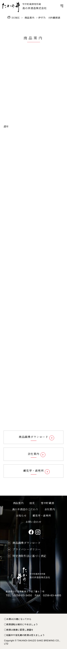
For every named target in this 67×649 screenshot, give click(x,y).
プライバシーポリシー (27, 549)
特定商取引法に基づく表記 (29, 556)
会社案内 (49, 509)
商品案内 (18, 503)
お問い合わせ (33, 522)
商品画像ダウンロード (27, 543)
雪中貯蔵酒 (47, 503)
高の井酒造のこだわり (25, 509)
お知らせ (21, 515)
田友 (32, 503)
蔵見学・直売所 (42, 515)
